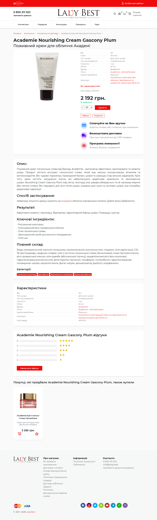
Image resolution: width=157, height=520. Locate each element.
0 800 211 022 (22, 12)
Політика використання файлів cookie (55, 492)
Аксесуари (61, 24)
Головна (17, 33)
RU (22, 3)
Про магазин (51, 458)
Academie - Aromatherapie (122, 72)
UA (18, 3)
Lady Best (30, 512)
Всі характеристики (90, 86)
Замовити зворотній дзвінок (118, 467)
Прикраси (81, 24)
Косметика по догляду (47, 33)
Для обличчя (43, 274)
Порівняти (98, 116)
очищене (66, 201)
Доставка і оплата (53, 467)
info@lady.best (110, 464)
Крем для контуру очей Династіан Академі (28, 423)
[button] (37, 434)
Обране (85, 116)
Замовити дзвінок (22, 15)
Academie (115, 69)
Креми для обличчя (130, 83)
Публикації (79, 464)
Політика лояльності (84, 461)
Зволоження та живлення (62, 274)
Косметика (23, 24)
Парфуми (42, 24)
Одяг (97, 24)
